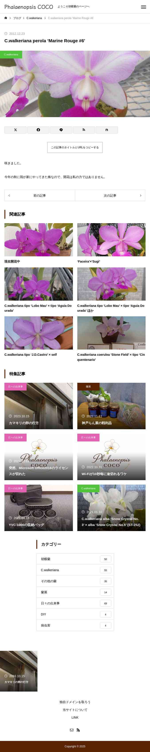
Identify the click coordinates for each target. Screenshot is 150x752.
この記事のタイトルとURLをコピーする (75, 147)
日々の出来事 (15, 386)
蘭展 (88, 386)
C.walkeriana (11, 54)
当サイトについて (75, 709)
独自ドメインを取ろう (75, 702)
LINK (75, 717)
